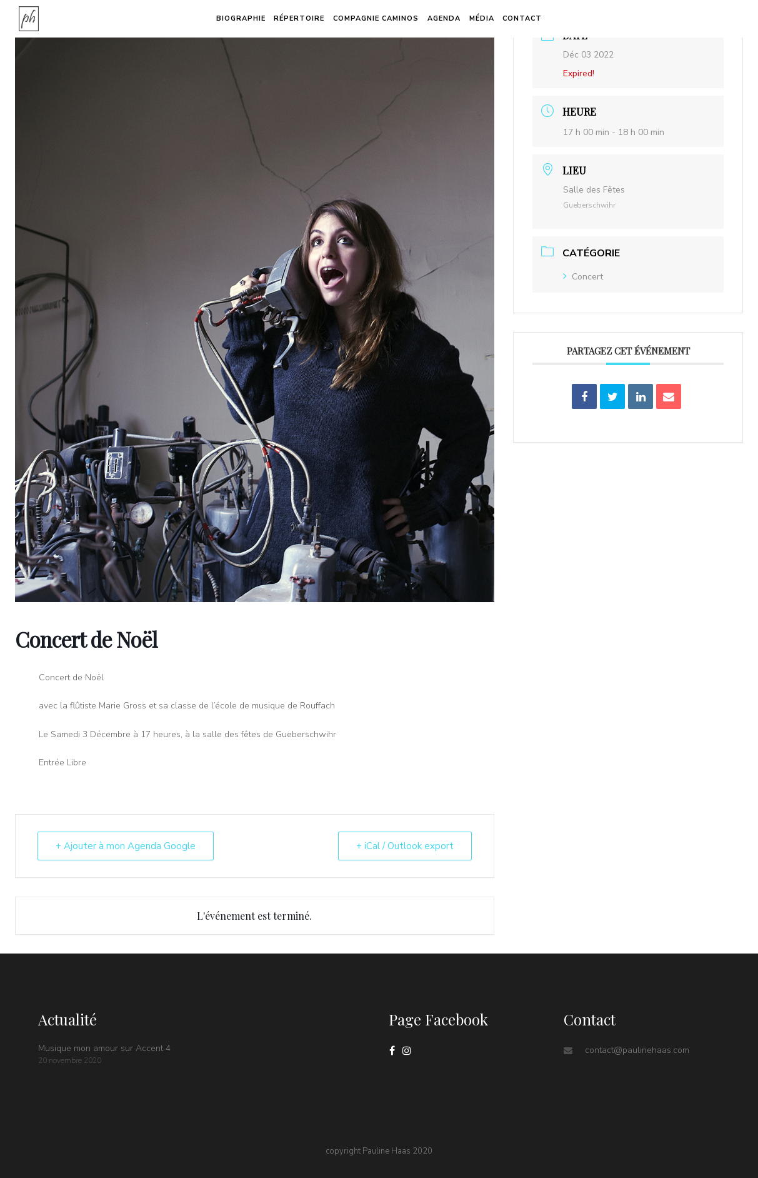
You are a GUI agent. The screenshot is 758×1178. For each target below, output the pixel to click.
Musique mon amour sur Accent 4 (104, 1048)
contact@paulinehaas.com (637, 1050)
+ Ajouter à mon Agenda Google (126, 846)
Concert (583, 277)
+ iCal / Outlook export (405, 846)
